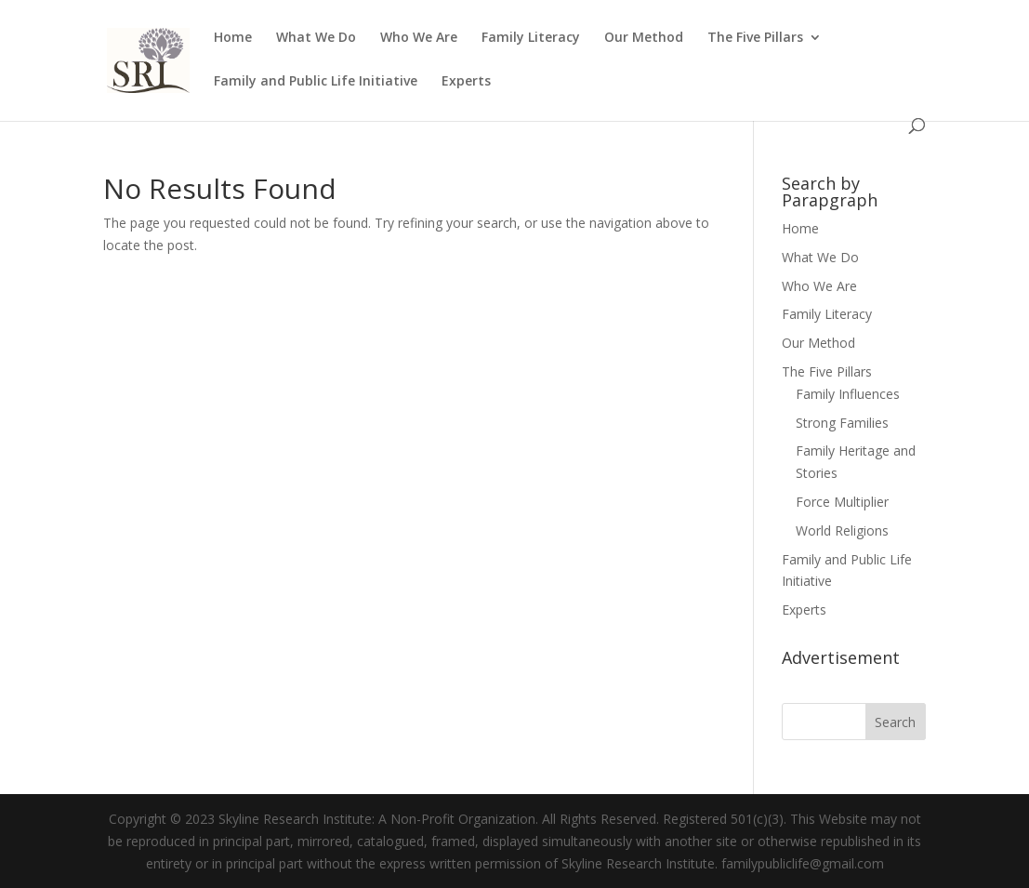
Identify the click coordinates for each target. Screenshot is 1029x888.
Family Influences (848, 394)
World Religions (842, 530)
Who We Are (418, 38)
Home (233, 38)
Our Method (643, 38)
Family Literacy (531, 38)
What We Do (316, 38)
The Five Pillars (755, 38)
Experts (466, 81)
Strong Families (842, 422)
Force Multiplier (842, 501)
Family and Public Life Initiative (315, 81)
